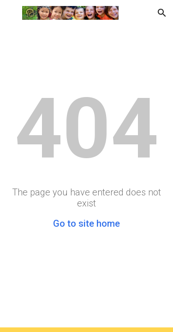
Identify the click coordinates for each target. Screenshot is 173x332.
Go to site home (86, 223)
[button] (11, 12)
